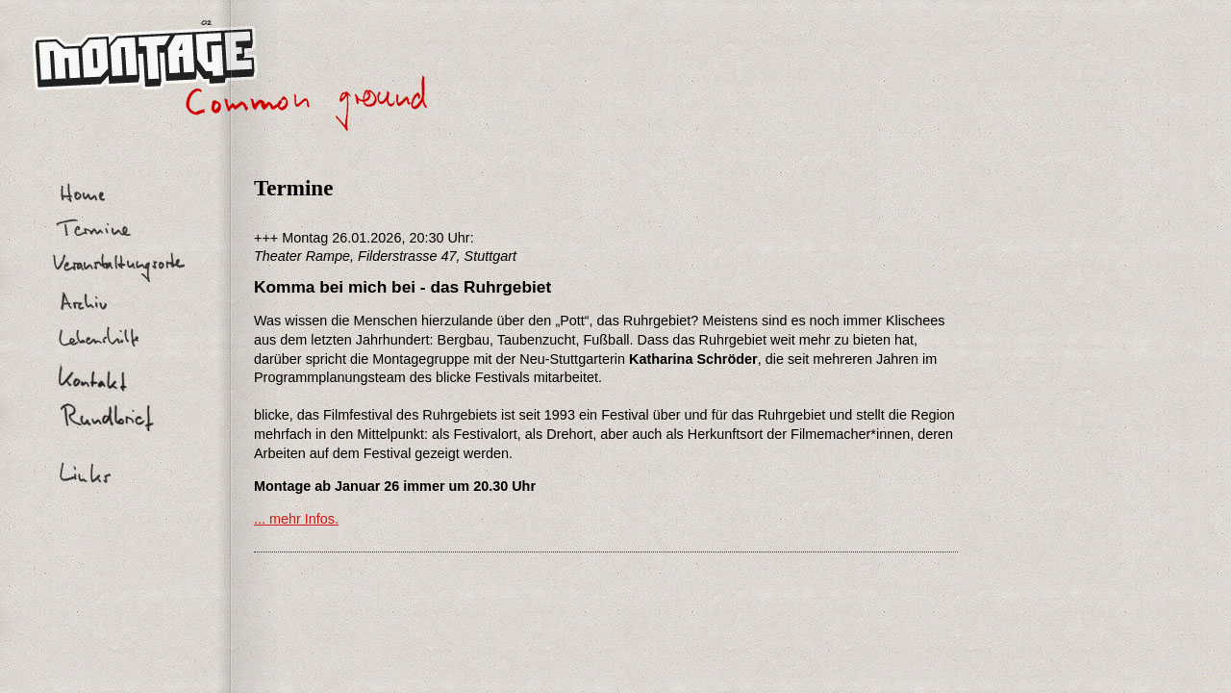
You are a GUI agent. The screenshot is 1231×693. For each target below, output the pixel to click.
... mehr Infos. (296, 518)
